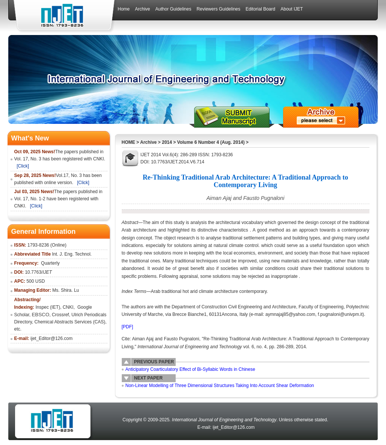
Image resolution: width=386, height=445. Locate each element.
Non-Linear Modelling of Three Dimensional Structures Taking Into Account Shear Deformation (220, 385)
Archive (148, 142)
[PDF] (127, 326)
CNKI (68, 307)
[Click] (23, 166)
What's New (30, 138)
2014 (167, 142)
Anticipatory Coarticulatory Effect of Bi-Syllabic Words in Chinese (190, 369)
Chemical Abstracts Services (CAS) (69, 322)
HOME (128, 142)
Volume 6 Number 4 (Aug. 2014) (211, 142)
